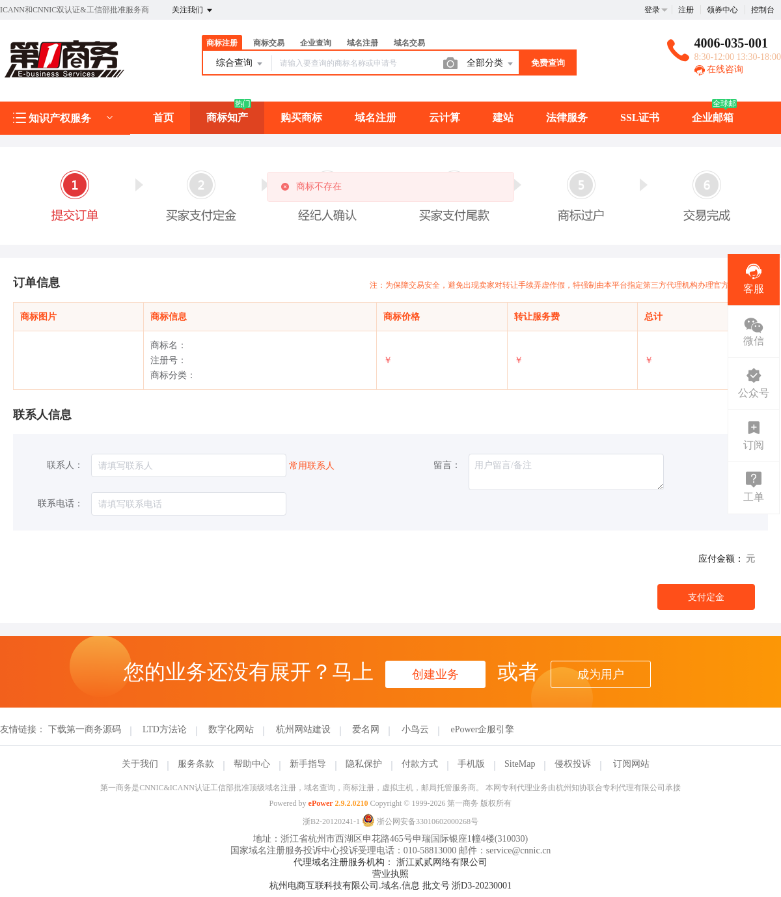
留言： (447, 465)
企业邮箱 (712, 117)
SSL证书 (639, 117)
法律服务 (567, 117)
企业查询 (315, 43)
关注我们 (193, 10)
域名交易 (409, 43)
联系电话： (60, 503)
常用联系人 (312, 466)
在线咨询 (719, 69)
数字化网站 (231, 729)
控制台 (762, 9)
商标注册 (222, 43)
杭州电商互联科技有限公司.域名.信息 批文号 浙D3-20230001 (390, 885)
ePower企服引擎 (482, 729)
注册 (686, 9)
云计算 (444, 117)
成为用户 (600, 674)
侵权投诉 (573, 764)
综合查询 (240, 64)
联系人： (65, 465)
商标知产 (227, 117)
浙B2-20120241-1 (331, 821)
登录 (652, 9)
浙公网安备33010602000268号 (420, 821)
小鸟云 (415, 729)
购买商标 (301, 117)
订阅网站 (631, 764)
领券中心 (722, 9)
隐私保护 (364, 764)
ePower (320, 803)
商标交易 (268, 43)
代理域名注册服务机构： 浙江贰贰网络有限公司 (390, 862)
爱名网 (365, 729)
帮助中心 (252, 764)
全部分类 (491, 64)
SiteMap (519, 764)
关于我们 (140, 764)
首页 (163, 117)
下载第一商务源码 (84, 729)
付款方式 (420, 764)
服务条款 (196, 764)
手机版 (471, 764)
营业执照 (390, 874)
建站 (503, 117)
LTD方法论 (165, 729)
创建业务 (435, 674)
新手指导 (308, 764)
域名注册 (362, 43)
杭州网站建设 (303, 729)
